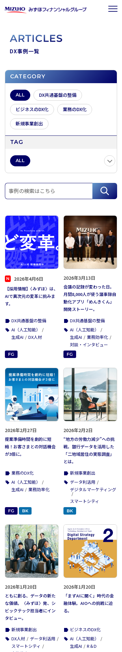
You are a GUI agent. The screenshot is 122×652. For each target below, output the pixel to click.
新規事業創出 (82, 473)
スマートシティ (84, 501)
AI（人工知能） (25, 329)
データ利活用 (82, 482)
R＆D (92, 646)
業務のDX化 (22, 473)
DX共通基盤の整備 (28, 320)
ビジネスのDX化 (85, 629)
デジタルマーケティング (93, 489)
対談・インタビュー (89, 344)
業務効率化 (97, 337)
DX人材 (35, 337)
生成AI (17, 337)
